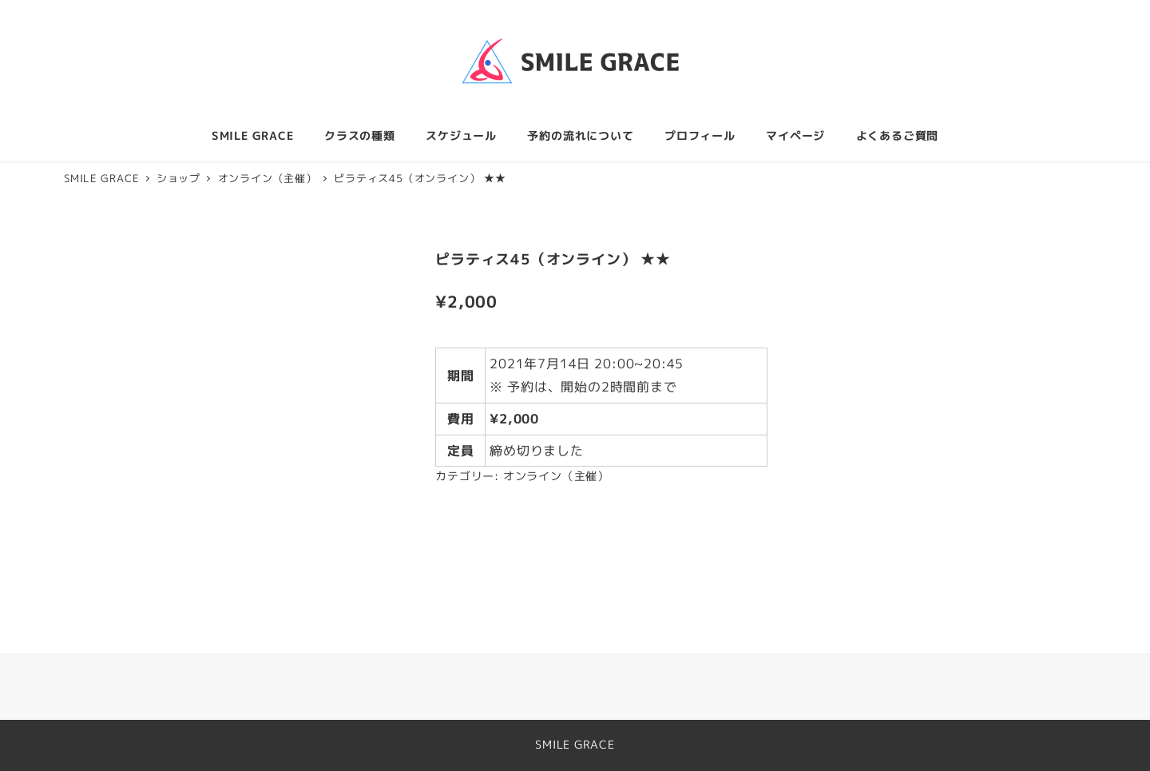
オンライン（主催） (556, 476)
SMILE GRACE (575, 745)
